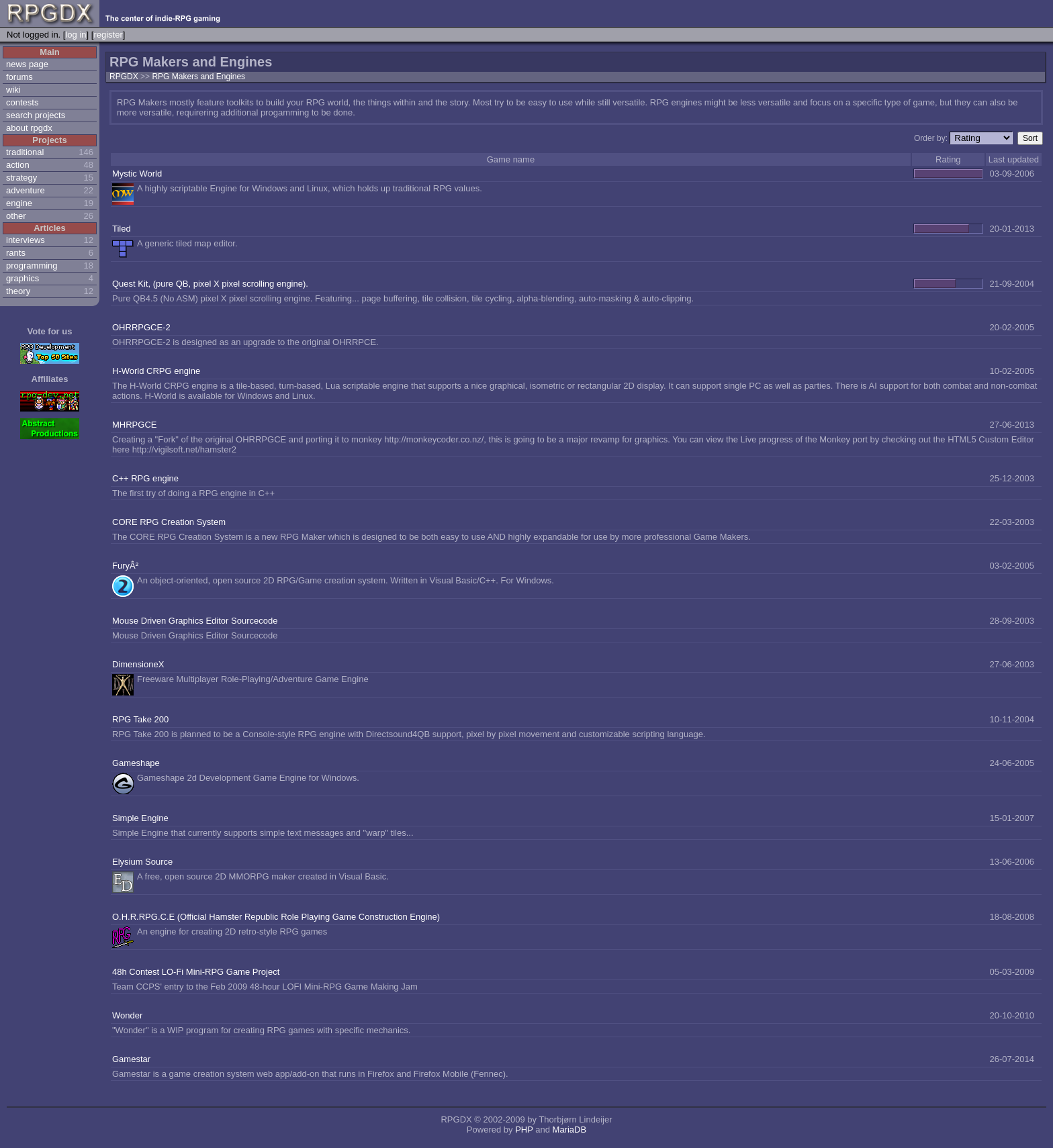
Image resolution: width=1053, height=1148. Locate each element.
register (107, 35)
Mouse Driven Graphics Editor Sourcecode (194, 621)
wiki (13, 90)
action (18, 165)
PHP (524, 1130)
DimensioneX (138, 664)
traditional (25, 152)
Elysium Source (142, 862)
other (16, 216)
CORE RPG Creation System (169, 522)
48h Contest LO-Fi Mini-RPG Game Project (195, 972)
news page (27, 64)
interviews (25, 240)
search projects (35, 115)
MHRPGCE (134, 425)
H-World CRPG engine (156, 371)
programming (32, 265)
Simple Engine (140, 818)
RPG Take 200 (140, 719)
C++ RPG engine (145, 478)
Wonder (127, 1015)
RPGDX (123, 76)
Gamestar (131, 1059)
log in (75, 35)
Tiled (121, 229)
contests (22, 102)
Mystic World (137, 174)
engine (19, 203)
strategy (21, 178)
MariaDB (570, 1130)
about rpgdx (29, 128)
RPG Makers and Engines (198, 76)
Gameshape (136, 763)
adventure (25, 190)
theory (18, 291)
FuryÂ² (125, 566)
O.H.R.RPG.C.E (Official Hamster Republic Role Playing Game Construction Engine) (276, 917)
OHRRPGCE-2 (141, 327)
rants (16, 253)
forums (19, 77)
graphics (22, 278)
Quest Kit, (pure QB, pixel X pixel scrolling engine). (210, 284)
